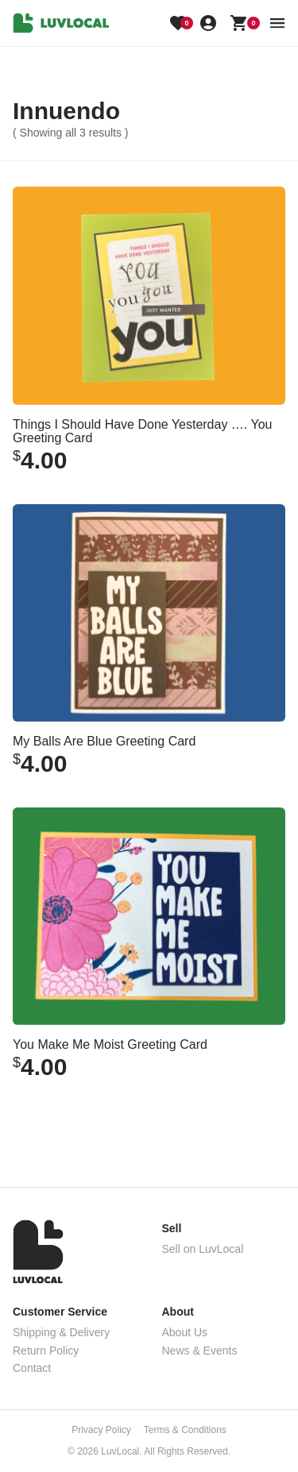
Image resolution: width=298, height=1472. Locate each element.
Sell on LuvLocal (203, 1249)
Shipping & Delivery (61, 1332)
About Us (185, 1332)
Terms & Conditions (185, 1429)
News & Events (200, 1350)
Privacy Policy (101, 1429)
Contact (32, 1368)
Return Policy (46, 1350)
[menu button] (277, 23)
